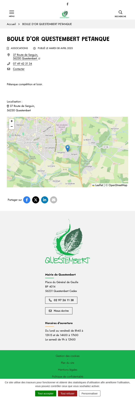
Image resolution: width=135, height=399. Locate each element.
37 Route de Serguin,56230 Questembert (26, 56)
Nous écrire (59, 311)
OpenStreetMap (118, 185)
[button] (120, 14)
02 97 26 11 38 (61, 300)
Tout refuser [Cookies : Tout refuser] (68, 393)
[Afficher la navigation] (12, 14)
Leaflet (97, 185)
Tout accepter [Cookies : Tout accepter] (46, 393)
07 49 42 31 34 (22, 64)
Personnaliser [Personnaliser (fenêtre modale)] (90, 393)
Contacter (18, 69)
